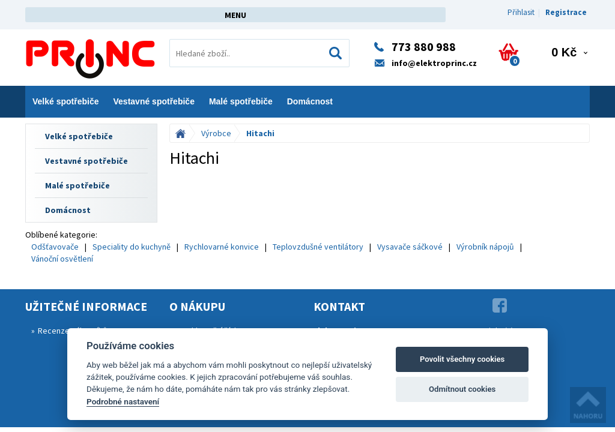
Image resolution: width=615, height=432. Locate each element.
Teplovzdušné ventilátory (318, 246)
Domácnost (310, 101)
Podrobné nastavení (122, 401)
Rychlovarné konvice (221, 246)
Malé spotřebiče (241, 101)
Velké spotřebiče (65, 101)
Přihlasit (521, 12)
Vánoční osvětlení (62, 258)
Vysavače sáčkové (410, 246)
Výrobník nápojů (485, 246)
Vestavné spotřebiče (154, 101)
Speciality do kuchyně (131, 246)
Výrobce (216, 133)
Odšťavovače (55, 246)
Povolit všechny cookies (462, 359)
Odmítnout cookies (462, 389)
